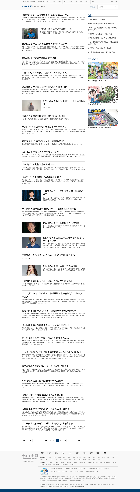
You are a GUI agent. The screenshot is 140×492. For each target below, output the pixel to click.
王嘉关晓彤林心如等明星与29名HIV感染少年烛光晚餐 (47, 281)
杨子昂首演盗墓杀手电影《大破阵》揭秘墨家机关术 (46, 338)
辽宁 (69, 457)
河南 (113, 457)
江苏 (89, 457)
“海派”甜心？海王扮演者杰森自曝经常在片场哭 (44, 72)
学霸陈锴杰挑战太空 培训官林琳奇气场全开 (42, 380)
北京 (50, 457)
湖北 (41, 459)
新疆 (94, 459)
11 (34, 440)
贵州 (75, 459)
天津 (54, 457)
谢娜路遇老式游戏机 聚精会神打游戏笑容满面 (43, 116)
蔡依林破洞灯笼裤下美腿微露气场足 (39, 58)
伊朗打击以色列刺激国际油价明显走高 (101, 24)
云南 (80, 459)
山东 (108, 457)
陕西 (89, 459)
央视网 (75, 462)
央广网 (114, 462)
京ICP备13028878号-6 (92, 471)
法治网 (72, 464)
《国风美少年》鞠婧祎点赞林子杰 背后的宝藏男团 (46, 325)
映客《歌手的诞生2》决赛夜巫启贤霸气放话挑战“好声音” (49, 311)
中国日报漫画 (93, 59)
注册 (116, 1)
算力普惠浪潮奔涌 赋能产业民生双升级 (101, 52)
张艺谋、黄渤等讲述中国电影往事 (56, 29)
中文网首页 (41, 1)
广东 (51, 459)
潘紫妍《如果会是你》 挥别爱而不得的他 (41, 177)
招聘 (105, 453)
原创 (81, 1)
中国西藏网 (107, 462)
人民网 (50, 462)
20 (68, 440)
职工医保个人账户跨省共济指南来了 (100, 48)
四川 (70, 459)
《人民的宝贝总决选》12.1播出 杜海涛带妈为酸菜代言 (47, 423)
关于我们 (25, 461)
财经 (63, 453)
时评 (48, 1)
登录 (112, 1)
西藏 (84, 459)
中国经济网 (91, 462)
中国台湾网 (99, 462)
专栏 (76, 1)
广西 (56, 459)
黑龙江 (79, 457)
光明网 (42, 464)
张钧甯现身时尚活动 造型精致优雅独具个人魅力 (44, 44)
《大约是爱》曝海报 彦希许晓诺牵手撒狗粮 (42, 395)
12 (38, 440)
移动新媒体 (92, 7)
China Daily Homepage (29, 1)
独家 (98, 453)
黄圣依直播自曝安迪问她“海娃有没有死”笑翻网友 (45, 366)
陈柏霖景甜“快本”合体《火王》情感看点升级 (43, 141)
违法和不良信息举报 (56, 468)
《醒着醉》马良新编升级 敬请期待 (38, 164)
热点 (89, 15)
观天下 (87, 1)
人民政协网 (65, 464)
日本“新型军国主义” (95, 104)
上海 (84, 457)
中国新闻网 (56, 464)
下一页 (73, 440)
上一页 (29, 440)
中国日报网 (35, 6)
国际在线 (68, 462)
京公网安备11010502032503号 (59, 471)
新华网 (56, 462)
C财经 (59, 1)
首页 (42, 453)
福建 (99, 457)
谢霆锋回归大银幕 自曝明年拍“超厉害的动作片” (44, 87)
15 (50, 440)
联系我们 (31, 461)
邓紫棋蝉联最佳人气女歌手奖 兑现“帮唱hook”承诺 (45, 15)
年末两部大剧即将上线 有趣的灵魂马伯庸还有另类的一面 (49, 208)
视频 (70, 1)
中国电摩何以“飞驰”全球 (96, 19)
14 (46, 440)
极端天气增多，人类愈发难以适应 (99, 127)
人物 (42, 6)
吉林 (74, 457)
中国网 (62, 462)
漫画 (91, 453)
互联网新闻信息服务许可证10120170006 (75, 468)
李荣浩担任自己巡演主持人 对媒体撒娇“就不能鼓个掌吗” (49, 255)
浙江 (94, 457)
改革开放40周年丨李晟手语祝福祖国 (60, 266)
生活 (65, 1)
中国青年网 (82, 462)
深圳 (99, 459)
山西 (64, 457)
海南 (61, 459)
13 (42, 440)
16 (53, 440)
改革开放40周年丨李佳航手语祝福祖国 (61, 223)
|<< (24, 440)
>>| (79, 440)
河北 (59, 457)
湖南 (46, 459)
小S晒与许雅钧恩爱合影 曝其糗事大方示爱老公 (44, 127)
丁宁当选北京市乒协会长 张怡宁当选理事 (102, 38)
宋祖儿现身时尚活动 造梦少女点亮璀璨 (40, 152)
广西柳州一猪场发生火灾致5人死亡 (100, 34)
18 (61, 440)
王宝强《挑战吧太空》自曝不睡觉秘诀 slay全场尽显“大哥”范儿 (51, 352)
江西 (103, 457)
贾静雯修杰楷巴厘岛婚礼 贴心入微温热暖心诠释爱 (46, 409)
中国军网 (48, 464)
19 (65, 440)
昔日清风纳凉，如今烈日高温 (98, 81)
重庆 (65, 459)
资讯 (53, 1)
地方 (93, 1)
